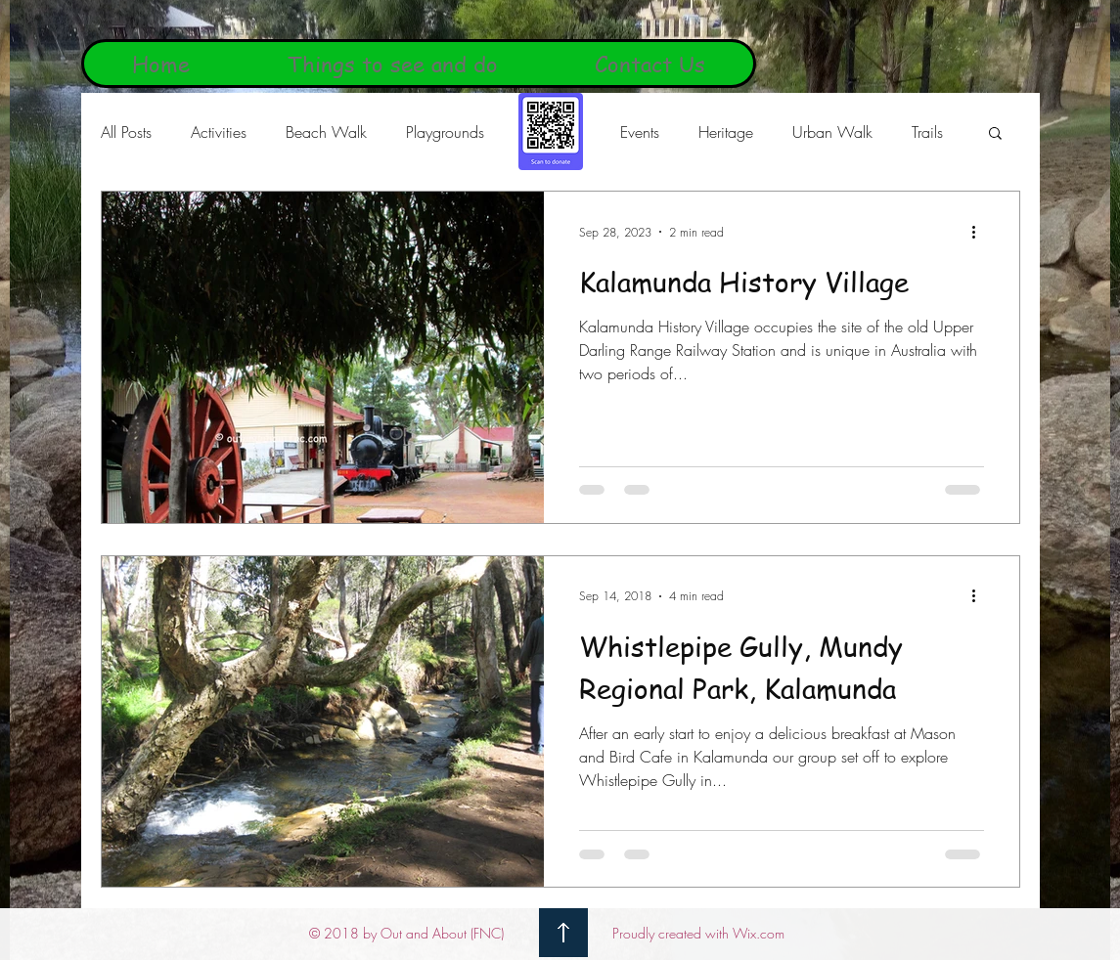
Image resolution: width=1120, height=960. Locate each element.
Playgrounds (445, 132)
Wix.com (758, 933)
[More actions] (981, 231)
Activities (218, 132)
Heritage (725, 132)
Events (639, 132)
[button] (995, 134)
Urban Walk (832, 132)
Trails (927, 132)
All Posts (126, 132)
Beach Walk (326, 132)
